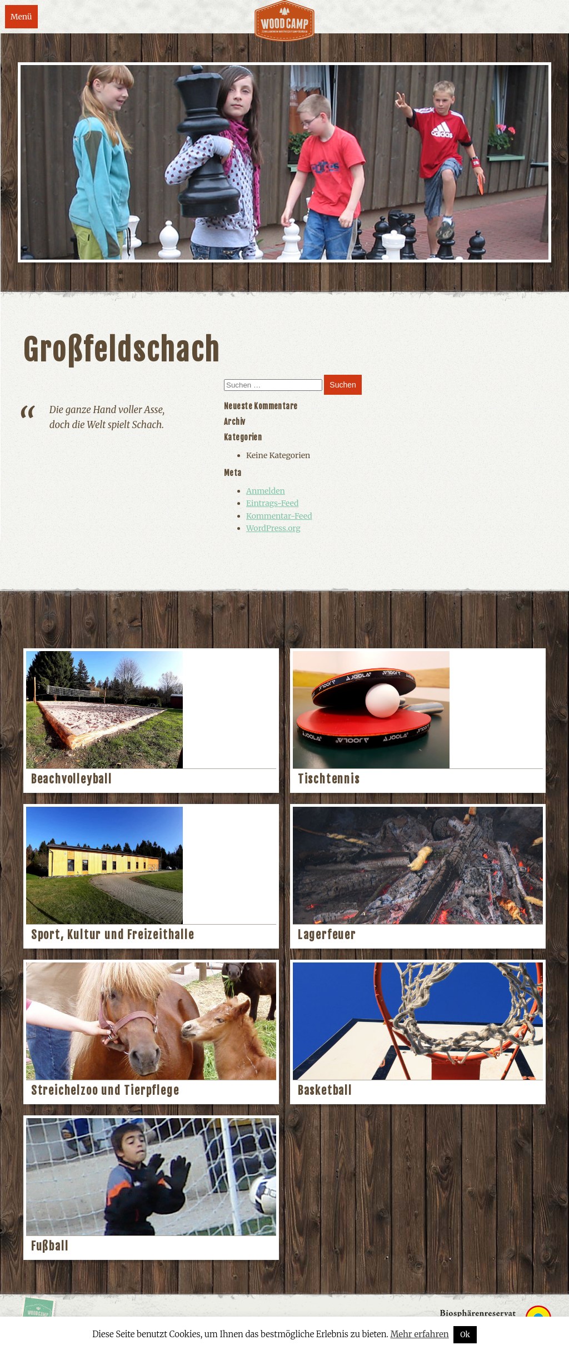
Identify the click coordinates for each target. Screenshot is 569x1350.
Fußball (50, 1246)
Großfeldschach (122, 350)
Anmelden (265, 491)
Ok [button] (465, 1334)
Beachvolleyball (71, 779)
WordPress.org (273, 528)
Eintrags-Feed (272, 503)
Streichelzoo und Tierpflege (105, 1091)
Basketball (325, 1091)
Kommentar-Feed (279, 516)
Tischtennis (329, 779)
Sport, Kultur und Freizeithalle (112, 935)
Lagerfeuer (327, 935)
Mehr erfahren (419, 1334)
